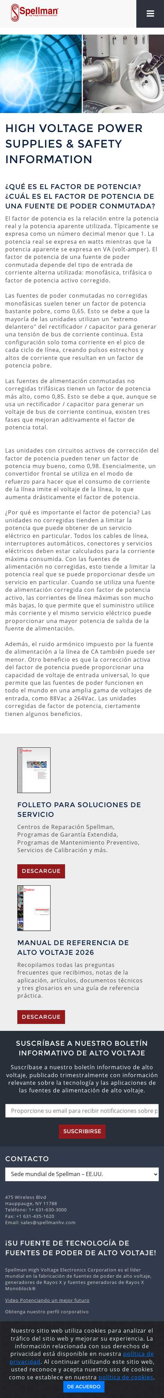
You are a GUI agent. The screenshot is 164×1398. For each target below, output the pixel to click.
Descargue (41, 871)
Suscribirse (82, 1131)
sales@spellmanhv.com (48, 1222)
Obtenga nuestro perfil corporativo (47, 1311)
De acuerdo (84, 1386)
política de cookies (126, 1377)
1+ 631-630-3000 (48, 1209)
